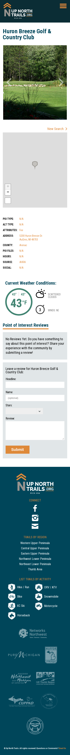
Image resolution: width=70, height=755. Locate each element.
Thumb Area (35, 569)
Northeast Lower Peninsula (35, 564)
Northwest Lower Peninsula (35, 559)
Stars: (9, 405)
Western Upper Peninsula (35, 543)
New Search (55, 129)
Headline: (11, 379)
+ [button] (8, 187)
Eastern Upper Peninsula (35, 553)
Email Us (62, 748)
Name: (9, 392)
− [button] (8, 192)
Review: (10, 418)
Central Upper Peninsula (35, 548)
